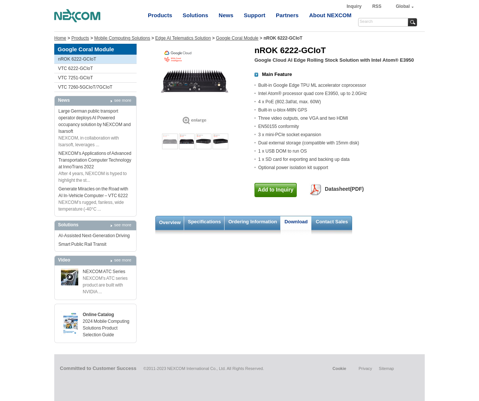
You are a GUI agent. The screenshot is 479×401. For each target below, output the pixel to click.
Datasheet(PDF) (344, 189)
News (226, 15)
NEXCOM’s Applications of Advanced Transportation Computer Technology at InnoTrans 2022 (94, 160)
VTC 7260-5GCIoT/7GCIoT (85, 87)
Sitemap (386, 368)
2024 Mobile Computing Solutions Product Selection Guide (106, 328)
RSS (377, 6)
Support (255, 15)
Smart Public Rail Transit (82, 244)
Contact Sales (332, 221)
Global (403, 6)
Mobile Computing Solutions (122, 38)
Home (60, 38)
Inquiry (355, 6)
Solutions (195, 15)
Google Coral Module (237, 38)
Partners (287, 15)
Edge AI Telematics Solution (183, 38)
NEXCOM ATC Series (104, 271)
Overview (170, 222)
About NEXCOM (330, 15)
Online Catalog (98, 314)
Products (160, 15)
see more (122, 100)
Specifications (204, 221)
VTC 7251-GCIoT (75, 77)
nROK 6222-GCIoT (77, 59)
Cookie (339, 368)
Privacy (365, 368)
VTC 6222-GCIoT (75, 68)
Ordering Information (252, 221)
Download (296, 221)
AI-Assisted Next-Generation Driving (94, 235)
